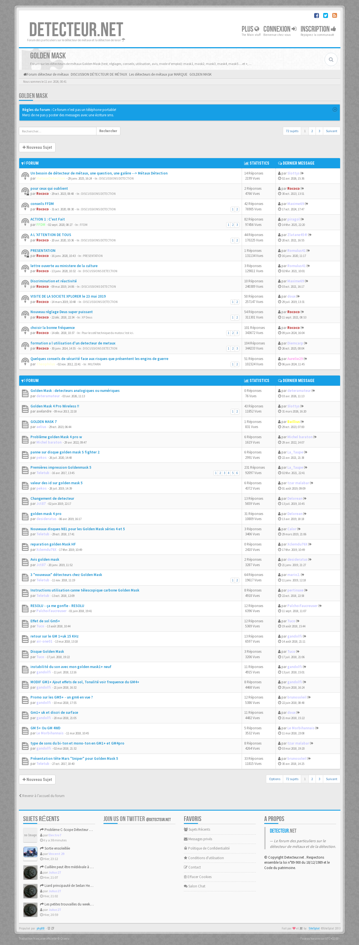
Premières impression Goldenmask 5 (60, 467)
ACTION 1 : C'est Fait (47, 219)
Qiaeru (64, 938)
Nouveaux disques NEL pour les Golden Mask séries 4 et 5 (77, 529)
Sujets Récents (197, 829)
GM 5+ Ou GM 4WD (45, 728)
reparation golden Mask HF (53, 544)
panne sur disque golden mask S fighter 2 (65, 452)
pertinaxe (295, 590)
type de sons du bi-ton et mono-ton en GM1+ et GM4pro (77, 743)
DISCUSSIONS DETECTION (116, 178)
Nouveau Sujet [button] (37, 147)
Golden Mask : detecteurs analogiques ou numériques (75, 390)
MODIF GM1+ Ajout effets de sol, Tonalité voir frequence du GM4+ (84, 682)
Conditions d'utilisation (204, 857)
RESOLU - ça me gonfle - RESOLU (57, 605)
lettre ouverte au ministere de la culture (64, 265)
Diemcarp (295, 343)
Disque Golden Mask (47, 651)
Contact (192, 867)
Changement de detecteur (52, 498)
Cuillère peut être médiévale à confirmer (72, 867)
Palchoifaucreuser (51, 610)
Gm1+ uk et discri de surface (54, 712)
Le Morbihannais (49, 733)
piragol (293, 219)
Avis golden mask (44, 559)
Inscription (318, 29)
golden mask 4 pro (45, 513)
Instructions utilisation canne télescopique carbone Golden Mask (84, 590)
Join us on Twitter (137, 819)
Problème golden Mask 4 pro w (56, 437)
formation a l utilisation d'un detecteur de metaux (72, 343)
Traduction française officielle (38, 938)
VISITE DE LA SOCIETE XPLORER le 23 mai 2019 (68, 296)
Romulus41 (296, 250)
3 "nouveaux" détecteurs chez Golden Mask (66, 574)
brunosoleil (297, 697)
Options (274, 779)
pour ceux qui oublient (49, 188)
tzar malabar (298, 483)
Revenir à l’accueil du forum (42, 795)
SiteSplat (314, 928)
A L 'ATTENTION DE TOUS (50, 234)
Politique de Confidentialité (207, 848)
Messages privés (198, 839)
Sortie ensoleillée (55, 848)
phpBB (41, 928)
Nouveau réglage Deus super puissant (61, 311)
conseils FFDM (42, 203)
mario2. (293, 574)
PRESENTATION (43, 250)
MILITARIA (94, 364)
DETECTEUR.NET (76, 30)
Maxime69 (295, 203)
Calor (291, 529)
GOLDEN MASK (33, 96)
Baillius (293, 421)
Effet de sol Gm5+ (45, 621)
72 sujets (292, 131)
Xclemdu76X (46, 549)
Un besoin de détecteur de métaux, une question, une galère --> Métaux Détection (99, 173)
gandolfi (294, 636)
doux (291, 296)
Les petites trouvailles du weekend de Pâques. (76, 904)
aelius (41, 426)
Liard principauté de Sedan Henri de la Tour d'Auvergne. (84, 885)
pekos (41, 457)
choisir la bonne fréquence (52, 327)
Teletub (42, 472)
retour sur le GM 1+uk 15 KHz (54, 636)
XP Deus (87, 317)
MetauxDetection (50, 178)
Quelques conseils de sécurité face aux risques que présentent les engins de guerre (99, 358)
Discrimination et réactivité (53, 281)
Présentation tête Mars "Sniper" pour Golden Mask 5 (74, 758)
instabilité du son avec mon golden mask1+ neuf (70, 666)
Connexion (279, 29)
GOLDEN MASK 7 (43, 421)
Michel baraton (48, 442)
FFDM (40, 224)
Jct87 (41, 503)
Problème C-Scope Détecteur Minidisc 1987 (74, 829)
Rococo (42, 193)
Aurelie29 (295, 358)
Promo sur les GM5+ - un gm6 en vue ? (61, 697)
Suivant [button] (331, 131)
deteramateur (48, 396)
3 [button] (319, 131)
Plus (250, 29)
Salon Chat (194, 886)
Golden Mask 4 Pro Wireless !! (54, 406)
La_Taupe (295, 452)
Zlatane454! (297, 234)
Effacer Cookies (198, 876)
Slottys (293, 173)
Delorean (294, 498)
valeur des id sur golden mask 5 (56, 483)
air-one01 (44, 641)
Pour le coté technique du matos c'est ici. (108, 333)
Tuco (40, 626)
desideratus (46, 518)
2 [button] (312, 131)
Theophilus (45, 364)
